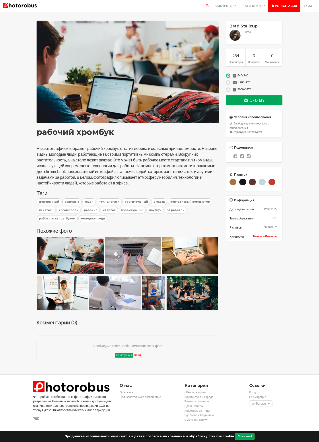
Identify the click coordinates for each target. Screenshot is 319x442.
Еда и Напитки (194, 406)
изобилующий (132, 210)
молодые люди (93, 218)
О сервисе (126, 392)
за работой (176, 210)
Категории (254, 6)
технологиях (109, 201)
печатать (46, 210)
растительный (136, 201)
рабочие (90, 210)
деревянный (49, 201)
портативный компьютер (190, 201)
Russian (261, 403)
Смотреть (225, 6)
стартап (109, 210)
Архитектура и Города (199, 397)
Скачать (254, 100)
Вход (307, 6)
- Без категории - (196, 392)
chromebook (68, 210)
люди (89, 201)
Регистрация (284, 6)
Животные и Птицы (197, 410)
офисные (72, 201)
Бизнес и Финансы (265, 236)
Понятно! (244, 436)
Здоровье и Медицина (199, 415)
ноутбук (155, 210)
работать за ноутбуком (57, 218)
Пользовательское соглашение (140, 397)
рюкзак (159, 201)
